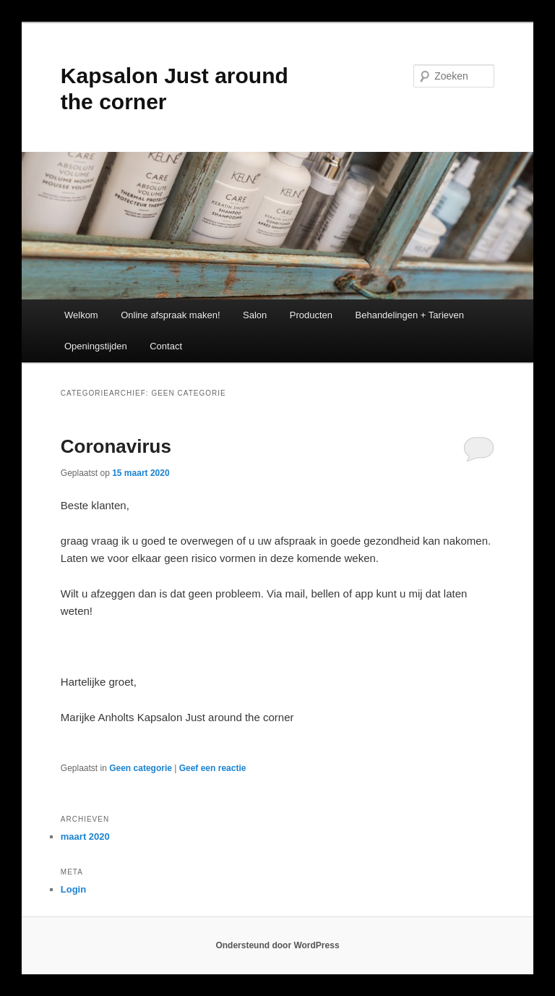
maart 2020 (85, 836)
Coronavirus (116, 446)
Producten (311, 315)
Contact (166, 346)
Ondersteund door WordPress (277, 945)
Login (73, 889)
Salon (255, 315)
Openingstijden (95, 346)
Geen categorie (140, 768)
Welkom (81, 315)
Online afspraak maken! (170, 315)
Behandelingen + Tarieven (410, 315)
